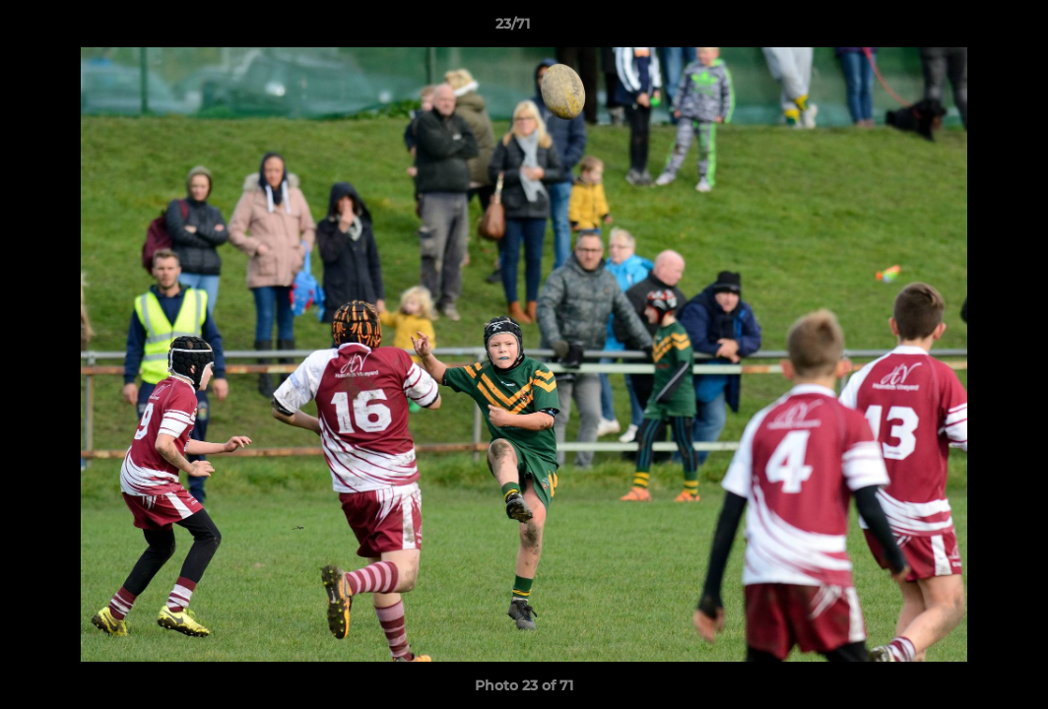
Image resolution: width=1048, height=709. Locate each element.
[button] (965, 28)
